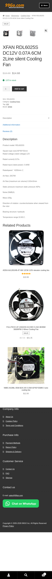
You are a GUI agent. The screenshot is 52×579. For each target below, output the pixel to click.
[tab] (26, 165)
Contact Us (10, 516)
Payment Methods (13, 490)
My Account (8, 575)
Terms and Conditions (14, 472)
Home (7, 16)
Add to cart (19, 136)
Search (26, 575)
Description (7, 165)
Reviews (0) (7, 178)
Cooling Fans (25, 16)
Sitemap (9, 524)
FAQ (7, 520)
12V (7, 151)
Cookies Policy (12, 468)
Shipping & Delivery (13, 498)
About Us (9, 463)
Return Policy (11, 494)
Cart (40, 573)
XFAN (10, 153)
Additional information (11, 171)
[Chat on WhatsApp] (26, 550)
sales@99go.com (16, 542)
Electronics (15, 16)
